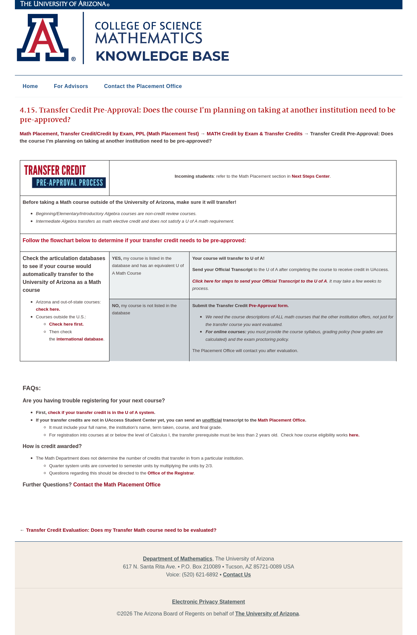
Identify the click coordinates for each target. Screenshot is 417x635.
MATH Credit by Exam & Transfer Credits (255, 133)
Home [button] (30, 86)
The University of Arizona (64, 3)
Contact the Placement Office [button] (143, 86)
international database (80, 339)
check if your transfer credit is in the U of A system (101, 412)
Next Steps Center (311, 176)
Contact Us (237, 574)
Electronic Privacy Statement (208, 602)
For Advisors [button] (71, 86)
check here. (48, 309)
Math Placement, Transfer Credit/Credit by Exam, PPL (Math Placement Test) (109, 133)
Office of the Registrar (170, 473)
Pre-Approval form (268, 305)
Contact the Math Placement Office (116, 484)
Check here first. (66, 324)
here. (354, 434)
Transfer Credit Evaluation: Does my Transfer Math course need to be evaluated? (121, 530)
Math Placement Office (281, 420)
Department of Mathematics (177, 559)
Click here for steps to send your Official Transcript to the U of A (259, 281)
